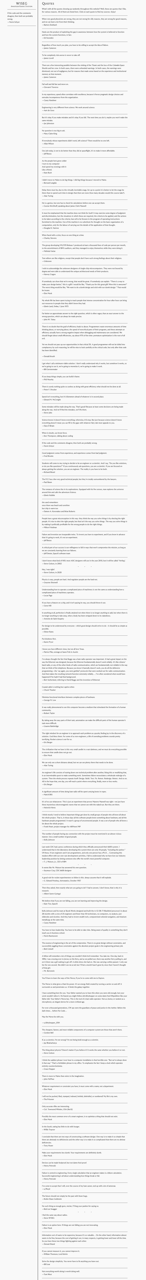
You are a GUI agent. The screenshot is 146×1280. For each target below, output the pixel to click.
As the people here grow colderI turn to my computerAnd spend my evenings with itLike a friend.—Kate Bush (54, 167)
